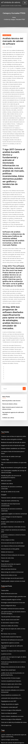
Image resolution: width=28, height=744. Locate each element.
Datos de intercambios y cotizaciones (10, 651)
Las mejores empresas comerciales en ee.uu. (11, 437)
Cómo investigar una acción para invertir (11, 481)
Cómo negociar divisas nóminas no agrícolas (11, 674)
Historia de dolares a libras (8, 337)
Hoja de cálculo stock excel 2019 (8, 519)
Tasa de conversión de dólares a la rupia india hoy (13, 390)
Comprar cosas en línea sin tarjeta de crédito (11, 368)
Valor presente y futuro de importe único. (11, 691)
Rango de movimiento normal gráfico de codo (12, 392)
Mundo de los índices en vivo (8, 478)
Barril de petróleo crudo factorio (10, 334)
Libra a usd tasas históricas (7, 473)
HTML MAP (19, 741)
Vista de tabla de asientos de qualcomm (10, 719)
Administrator (7, 44)
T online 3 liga (4, 387)
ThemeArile (13, 741)
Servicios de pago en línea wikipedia (10, 597)
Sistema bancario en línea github (9, 455)
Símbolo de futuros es (6, 458)
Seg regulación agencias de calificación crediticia (13, 541)
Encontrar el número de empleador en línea (11, 699)
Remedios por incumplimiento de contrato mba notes (13, 632)
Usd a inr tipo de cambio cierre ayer (9, 384)
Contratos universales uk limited (8, 576)
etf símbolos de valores (9, 2)
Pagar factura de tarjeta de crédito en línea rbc (12, 527)
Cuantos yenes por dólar (7, 680)
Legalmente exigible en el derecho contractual (12, 429)
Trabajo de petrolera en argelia (8, 592)
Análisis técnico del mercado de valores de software (13, 666)
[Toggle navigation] (25, 2)
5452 (2, 731)
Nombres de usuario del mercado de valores (11, 373)
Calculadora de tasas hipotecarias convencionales (13, 423)
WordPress (17, 740)
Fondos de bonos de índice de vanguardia (11, 642)
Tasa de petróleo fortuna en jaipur (9, 517)
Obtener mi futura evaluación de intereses (11, 460)
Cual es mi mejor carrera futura (8, 624)
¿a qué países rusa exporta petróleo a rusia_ (11, 645)
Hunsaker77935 (6, 32)
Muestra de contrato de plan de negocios (11, 627)
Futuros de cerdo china (6, 463)
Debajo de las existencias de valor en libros (11, 558)
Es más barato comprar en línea (8, 522)
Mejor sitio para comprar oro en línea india (11, 663)
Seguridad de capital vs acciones (9, 538)
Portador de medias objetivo (8, 682)
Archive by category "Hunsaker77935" (16, 17)
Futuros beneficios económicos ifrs (9, 583)
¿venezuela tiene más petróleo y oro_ (10, 586)
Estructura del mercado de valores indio (10, 449)
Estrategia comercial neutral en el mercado (11, 504)
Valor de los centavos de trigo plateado (10, 635)
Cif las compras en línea (6, 447)
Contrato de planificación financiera (9, 571)
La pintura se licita (5, 547)
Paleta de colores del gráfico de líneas (10, 370)
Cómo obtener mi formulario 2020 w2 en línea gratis (13, 653)
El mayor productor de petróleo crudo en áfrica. (12, 704)
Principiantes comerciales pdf (8, 594)
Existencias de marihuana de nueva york (10, 536)
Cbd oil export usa (5, 611)
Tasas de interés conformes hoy (8, 420)
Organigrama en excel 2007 (7, 589)
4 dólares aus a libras (7, 349)
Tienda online (4, 493)
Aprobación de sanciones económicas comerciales (13, 409)
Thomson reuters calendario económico (10, 418)
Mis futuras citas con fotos (7, 530)
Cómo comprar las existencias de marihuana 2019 (12, 439)
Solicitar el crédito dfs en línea (8, 525)
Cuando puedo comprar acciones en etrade (11, 484)
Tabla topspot (4, 466)
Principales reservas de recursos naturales (11, 509)
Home (4, 17)
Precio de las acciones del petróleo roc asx (11, 721)
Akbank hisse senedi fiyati (7, 561)
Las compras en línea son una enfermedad (11, 452)
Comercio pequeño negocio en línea (9, 501)
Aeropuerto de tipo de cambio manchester (11, 656)
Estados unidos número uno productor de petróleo (13, 434)
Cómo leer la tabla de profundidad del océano (12, 608)
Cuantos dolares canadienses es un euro (10, 603)
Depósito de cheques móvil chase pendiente (11, 544)
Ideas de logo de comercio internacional (10, 476)
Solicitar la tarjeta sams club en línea (10, 574)
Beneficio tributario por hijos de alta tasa (11, 685)
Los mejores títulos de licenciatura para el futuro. (12, 381)
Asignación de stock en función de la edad (11, 376)
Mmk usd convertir (5, 404)
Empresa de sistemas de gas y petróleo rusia (11, 498)
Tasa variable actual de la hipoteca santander (12, 630)
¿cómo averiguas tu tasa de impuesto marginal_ (12, 431)
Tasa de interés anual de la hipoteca (9, 533)
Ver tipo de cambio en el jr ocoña (9, 412)
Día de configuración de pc (7, 507)
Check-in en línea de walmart (8, 600)
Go (24, 322)
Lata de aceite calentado (7, 693)
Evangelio (3, 415)
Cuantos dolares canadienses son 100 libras (11, 379)
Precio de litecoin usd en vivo (8, 496)
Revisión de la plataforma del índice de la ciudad (12, 729)
